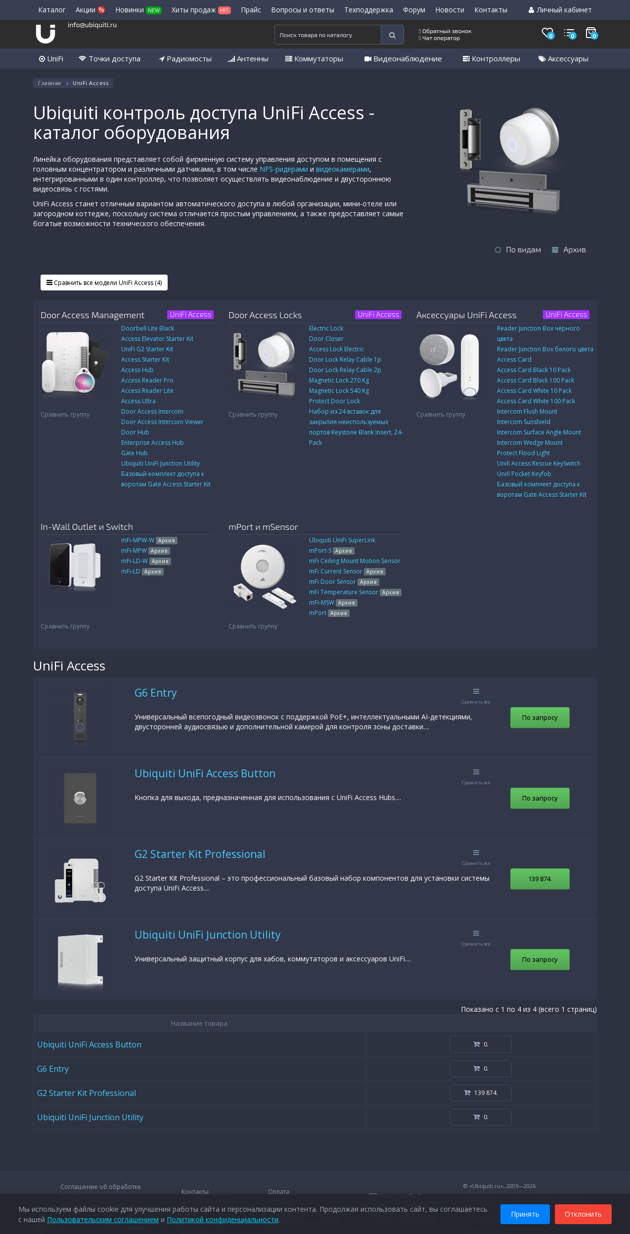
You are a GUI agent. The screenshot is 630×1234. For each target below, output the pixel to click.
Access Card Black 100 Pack (535, 380)
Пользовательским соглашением (103, 1219)
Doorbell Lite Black (147, 328)
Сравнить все (476, 696)
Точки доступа (109, 58)
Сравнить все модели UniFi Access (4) (104, 283)
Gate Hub (134, 453)
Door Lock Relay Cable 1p (345, 359)
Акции (90, 9)
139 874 (540, 878)
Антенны (248, 58)
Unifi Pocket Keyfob (524, 474)
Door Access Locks (265, 314)
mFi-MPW (145, 550)
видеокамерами (342, 169)
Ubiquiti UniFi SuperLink (342, 540)
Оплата (278, 1191)
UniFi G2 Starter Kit (147, 349)
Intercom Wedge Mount (530, 442)
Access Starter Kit (145, 359)
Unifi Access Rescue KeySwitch (539, 463)
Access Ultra (138, 401)
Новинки (138, 9)
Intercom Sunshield (523, 422)
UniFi (51, 58)
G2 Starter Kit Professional (200, 854)
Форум (414, 9)
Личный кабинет (560, 9)
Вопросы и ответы (302, 9)
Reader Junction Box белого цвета (545, 349)
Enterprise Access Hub (152, 442)
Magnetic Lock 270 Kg (339, 380)
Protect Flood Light (523, 453)
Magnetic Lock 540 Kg (339, 390)
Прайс (251, 9)
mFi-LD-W (146, 561)
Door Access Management (92, 314)
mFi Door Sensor (344, 581)
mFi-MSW (333, 602)
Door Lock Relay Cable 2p (345, 370)
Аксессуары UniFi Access (466, 314)
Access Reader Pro (147, 380)
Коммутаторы (314, 58)
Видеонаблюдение (403, 58)
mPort (329, 613)
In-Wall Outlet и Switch (87, 526)
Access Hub (137, 370)
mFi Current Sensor (347, 571)
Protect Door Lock (334, 401)
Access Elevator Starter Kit (157, 338)
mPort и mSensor (263, 526)
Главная (49, 83)
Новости (449, 9)
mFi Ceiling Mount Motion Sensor (355, 561)
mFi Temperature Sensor (355, 592)
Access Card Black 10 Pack (534, 370)
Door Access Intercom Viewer (162, 422)
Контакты (490, 9)
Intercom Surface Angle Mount (539, 432)
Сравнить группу (65, 414)
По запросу (540, 717)
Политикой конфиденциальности (222, 1219)
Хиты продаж (201, 9)
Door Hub (135, 432)
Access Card (514, 359)
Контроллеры (491, 58)
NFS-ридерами (284, 169)
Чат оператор (439, 37)
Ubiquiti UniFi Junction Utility (160, 463)
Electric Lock (326, 328)
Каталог (52, 9)
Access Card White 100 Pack (536, 401)
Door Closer (326, 338)
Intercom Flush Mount (527, 411)
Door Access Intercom (152, 411)
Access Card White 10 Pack (534, 390)
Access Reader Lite (147, 390)
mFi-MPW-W (149, 540)
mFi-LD (142, 571)
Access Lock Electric (336, 349)
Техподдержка (368, 9)
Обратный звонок (445, 30)
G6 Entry (156, 693)
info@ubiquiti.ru (92, 24)
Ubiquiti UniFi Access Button (205, 773)
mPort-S (332, 550)
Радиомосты (185, 58)
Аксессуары (563, 58)
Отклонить (583, 1213)
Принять (525, 1213)
